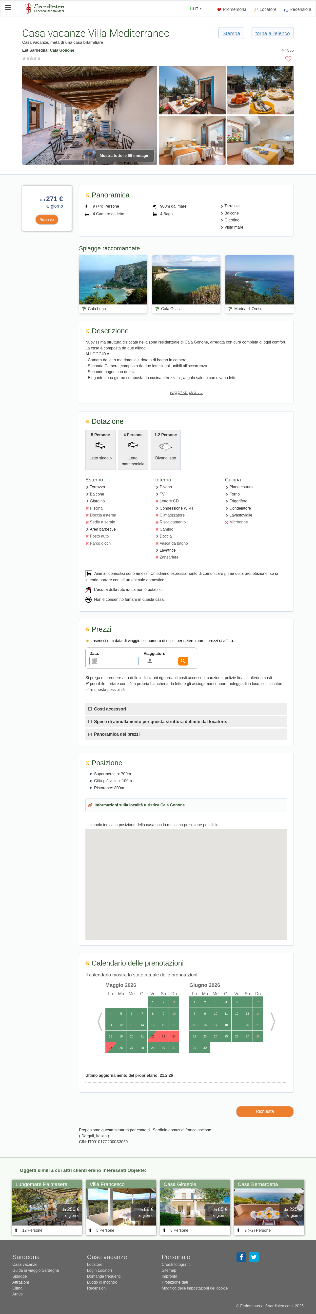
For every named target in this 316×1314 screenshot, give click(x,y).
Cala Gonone (62, 50)
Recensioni (297, 9)
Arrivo (17, 1294)
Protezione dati (175, 1282)
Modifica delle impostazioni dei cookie (195, 1288)
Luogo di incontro (102, 1282)
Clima (17, 1288)
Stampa (231, 33)
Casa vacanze (24, 1264)
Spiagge (19, 1276)
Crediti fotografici (176, 1264)
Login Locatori (99, 1270)
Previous (104, 1022)
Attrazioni (20, 1282)
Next (269, 1022)
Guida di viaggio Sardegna (35, 1270)
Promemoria (232, 9)
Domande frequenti (104, 1276)
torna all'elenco (273, 33)
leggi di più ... (186, 392)
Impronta (169, 1276)
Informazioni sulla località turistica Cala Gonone (140, 805)
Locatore (267, 9)
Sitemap (169, 1270)
